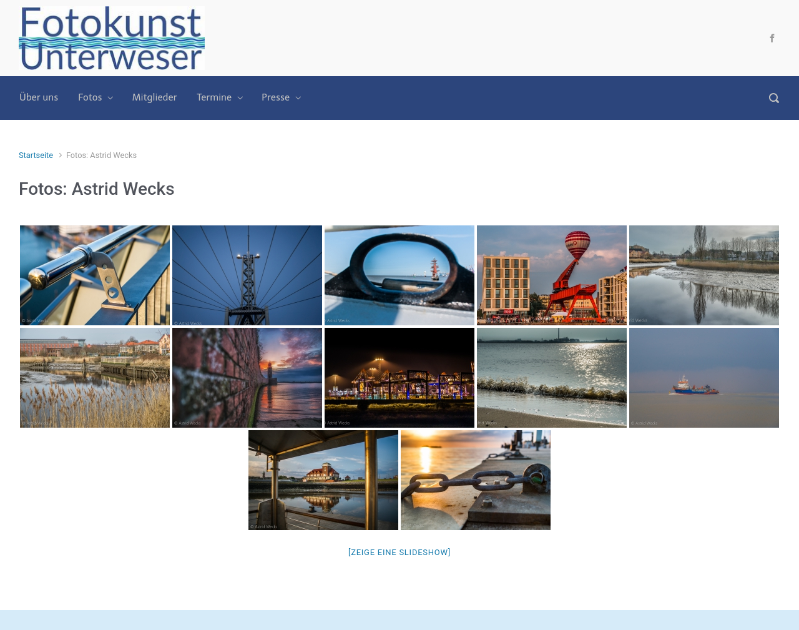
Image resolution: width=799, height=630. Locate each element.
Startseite (36, 155)
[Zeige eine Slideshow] (399, 552)
